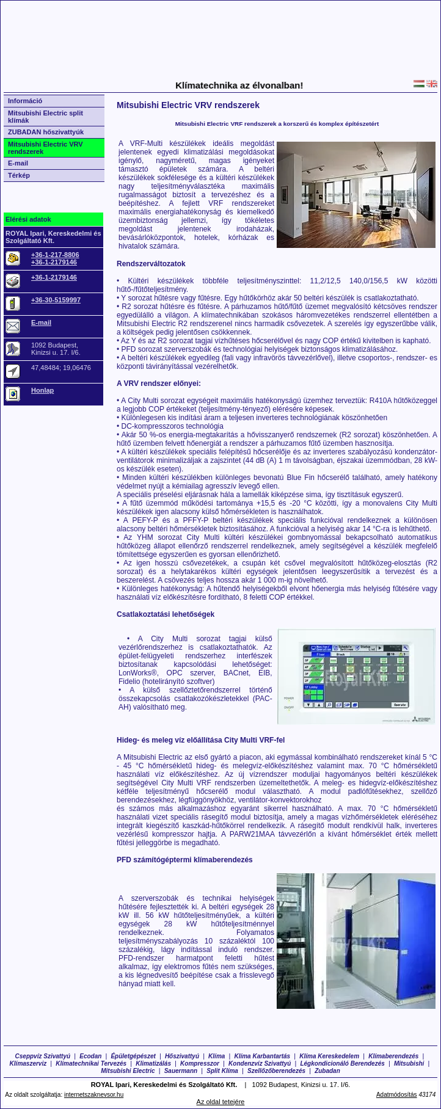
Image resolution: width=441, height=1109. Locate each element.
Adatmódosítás (396, 1094)
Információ (25, 100)
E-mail (18, 163)
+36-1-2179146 (54, 262)
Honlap (42, 390)
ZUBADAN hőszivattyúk (46, 132)
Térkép (19, 175)
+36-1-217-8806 (55, 254)
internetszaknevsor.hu (93, 1094)
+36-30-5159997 (56, 300)
